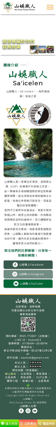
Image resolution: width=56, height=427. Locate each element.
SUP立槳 (41, 377)
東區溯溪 (41, 373)
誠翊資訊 (42, 402)
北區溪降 (10, 377)
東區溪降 (26, 377)
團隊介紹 (12, 381)
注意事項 (43, 381)
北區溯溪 (26, 373)
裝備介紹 (27, 381)
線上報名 (10, 373)
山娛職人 (28, 398)
